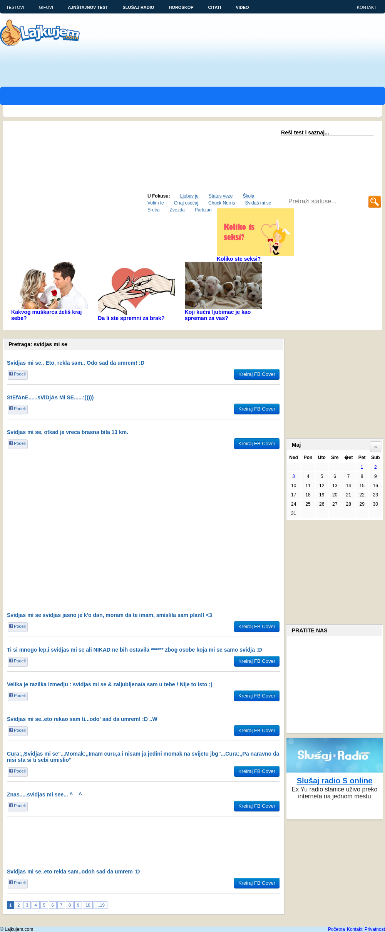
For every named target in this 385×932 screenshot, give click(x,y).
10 (87, 905)
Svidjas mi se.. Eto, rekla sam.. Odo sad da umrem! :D (75, 363)
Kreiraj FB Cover (256, 374)
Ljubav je (189, 196)
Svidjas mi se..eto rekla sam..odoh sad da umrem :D (73, 871)
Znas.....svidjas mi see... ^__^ (44, 794)
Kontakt (367, 7)
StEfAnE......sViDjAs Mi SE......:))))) (50, 397)
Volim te (155, 203)
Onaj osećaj (186, 203)
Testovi (15, 7)
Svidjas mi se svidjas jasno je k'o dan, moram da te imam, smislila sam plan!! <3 (109, 615)
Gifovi (46, 7)
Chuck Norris (221, 203)
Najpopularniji (28, 201)
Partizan (203, 210)
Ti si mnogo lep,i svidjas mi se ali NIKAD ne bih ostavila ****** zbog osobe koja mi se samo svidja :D (134, 650)
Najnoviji (91, 201)
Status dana (124, 201)
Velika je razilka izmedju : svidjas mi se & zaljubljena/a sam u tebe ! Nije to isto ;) (110, 684)
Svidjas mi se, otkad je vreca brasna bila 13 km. (67, 432)
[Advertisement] (72, 120)
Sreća (153, 210)
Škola (248, 196)
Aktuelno (63, 201)
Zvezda (176, 210)
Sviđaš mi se (258, 203)
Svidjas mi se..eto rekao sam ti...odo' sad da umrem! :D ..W (82, 719)
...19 (100, 905)
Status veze (221, 196)
